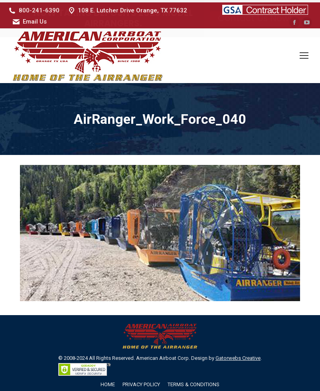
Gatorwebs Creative (238, 356)
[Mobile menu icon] (304, 54)
